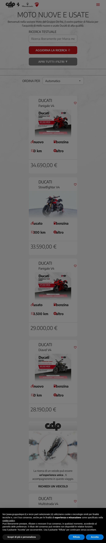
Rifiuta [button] (76, 537)
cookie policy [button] (8, 520)
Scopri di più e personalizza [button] (21, 537)
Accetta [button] (95, 537)
